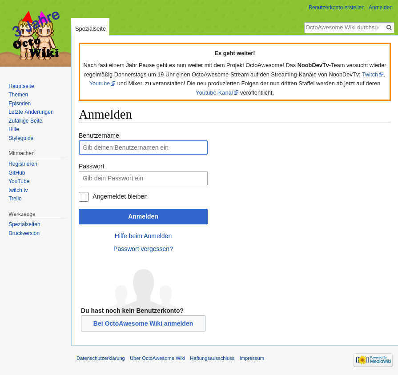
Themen (18, 95)
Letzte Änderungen (30, 112)
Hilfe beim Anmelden (143, 235)
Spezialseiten (24, 224)
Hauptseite (21, 86)
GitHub (16, 173)
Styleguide (20, 138)
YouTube (18, 181)
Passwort (92, 166)
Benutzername (99, 135)
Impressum (252, 358)
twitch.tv (18, 190)
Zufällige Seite (25, 121)
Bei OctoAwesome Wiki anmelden (143, 323)
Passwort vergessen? (143, 248)
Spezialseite (90, 28)
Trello (15, 198)
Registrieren (22, 164)
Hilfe (13, 129)
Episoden (19, 103)
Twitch (370, 74)
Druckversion (24, 233)
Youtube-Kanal (214, 92)
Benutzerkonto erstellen (337, 7)
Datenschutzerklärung (100, 358)
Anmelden (143, 216)
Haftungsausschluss (212, 358)
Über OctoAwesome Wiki (157, 358)
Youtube (99, 83)
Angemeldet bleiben (120, 196)
